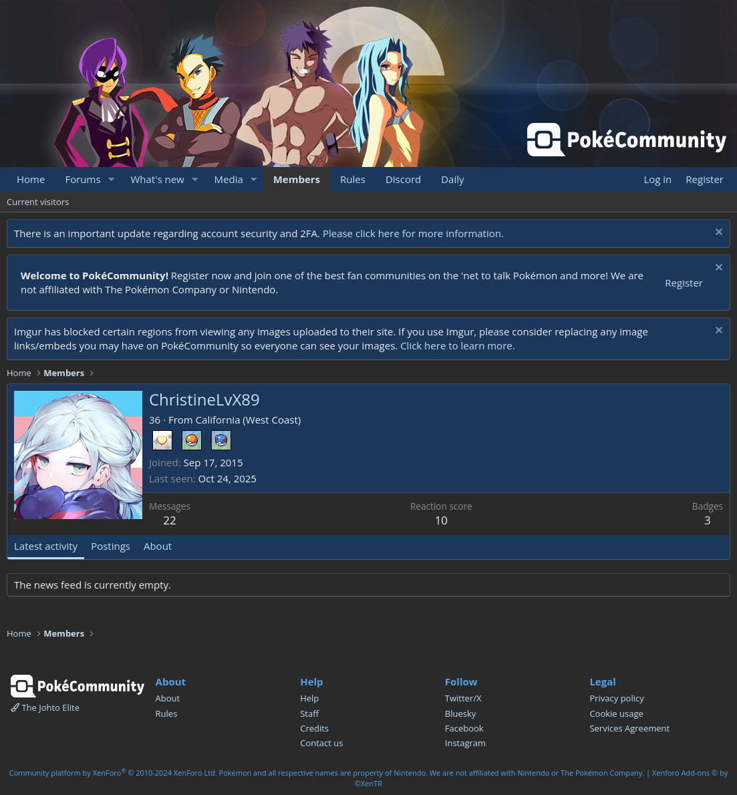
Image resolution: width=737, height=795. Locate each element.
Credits (314, 728)
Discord (403, 179)
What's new (157, 179)
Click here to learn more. (457, 345)
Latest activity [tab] (46, 545)
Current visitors (38, 202)
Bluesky (460, 713)
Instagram (465, 743)
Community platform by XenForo (113, 773)
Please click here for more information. (413, 233)
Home (31, 179)
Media (228, 179)
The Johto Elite (45, 707)
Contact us (321, 743)
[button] (111, 179)
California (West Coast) (248, 419)
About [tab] (158, 545)
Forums (82, 179)
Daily (452, 179)
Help (309, 698)
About (168, 698)
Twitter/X (463, 698)
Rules (352, 179)
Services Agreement (629, 728)
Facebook (464, 728)
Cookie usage (616, 713)
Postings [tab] (110, 545)
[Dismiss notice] (717, 233)
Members (296, 179)
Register (684, 282)
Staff (309, 713)
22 (169, 520)
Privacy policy (616, 698)
